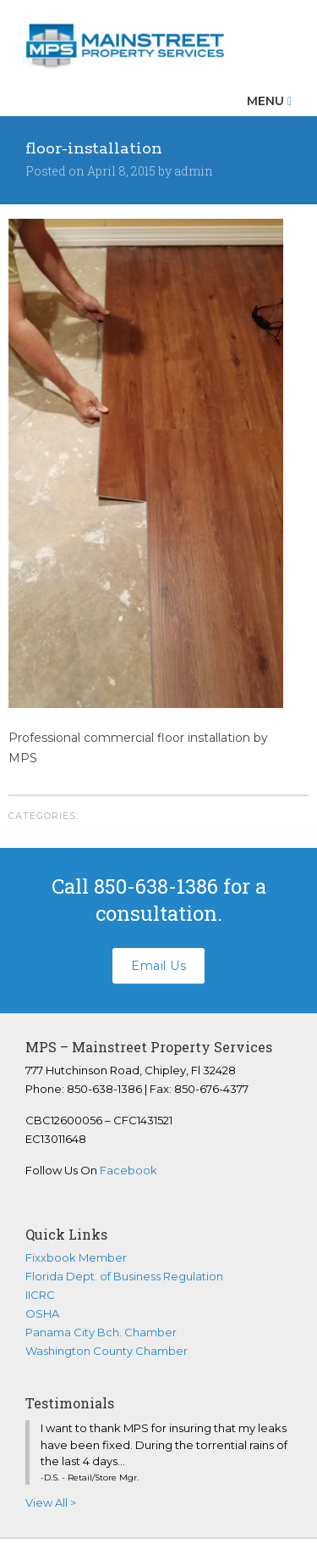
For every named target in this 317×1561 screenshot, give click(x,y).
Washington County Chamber (106, 1351)
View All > (50, 1502)
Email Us (158, 965)
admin (193, 171)
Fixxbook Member (76, 1257)
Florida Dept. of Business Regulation (124, 1276)
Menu (269, 101)
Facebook (128, 1170)
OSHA (42, 1313)
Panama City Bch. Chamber (101, 1332)
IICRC (40, 1295)
